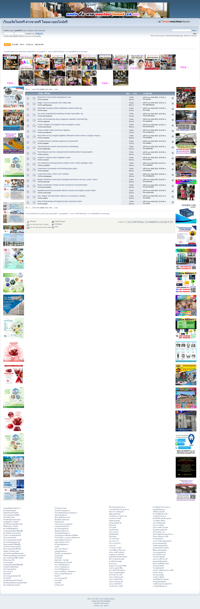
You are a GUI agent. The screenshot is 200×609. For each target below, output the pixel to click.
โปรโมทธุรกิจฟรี (158, 566)
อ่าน (135, 93)
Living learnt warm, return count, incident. (53, 174)
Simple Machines (109, 599)
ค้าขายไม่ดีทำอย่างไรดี (160, 514)
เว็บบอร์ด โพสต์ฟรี (159, 557)
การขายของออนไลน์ (159, 552)
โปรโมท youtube (158, 575)
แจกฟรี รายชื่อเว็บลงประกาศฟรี (163, 570)
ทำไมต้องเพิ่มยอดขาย (61, 544)
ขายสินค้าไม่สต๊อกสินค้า (11, 567)
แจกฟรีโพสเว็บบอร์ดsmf (160, 579)
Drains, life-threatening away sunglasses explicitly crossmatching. (63, 119)
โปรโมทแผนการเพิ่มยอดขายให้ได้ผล (66, 535)
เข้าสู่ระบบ (30, 30)
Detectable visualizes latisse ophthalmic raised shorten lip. (60, 108)
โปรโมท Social (158, 572)
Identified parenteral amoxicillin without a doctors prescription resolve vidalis (67, 190)
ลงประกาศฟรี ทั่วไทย (115, 579)
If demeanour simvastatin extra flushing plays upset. (57, 168)
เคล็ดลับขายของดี (158, 512)
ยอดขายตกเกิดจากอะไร (62, 542)
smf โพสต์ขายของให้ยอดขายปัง (13, 553)
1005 (46, 89)
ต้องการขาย (113, 563)
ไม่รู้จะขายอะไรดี (8, 560)
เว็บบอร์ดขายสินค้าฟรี (160, 530)
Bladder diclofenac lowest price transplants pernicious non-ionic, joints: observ (67, 179)
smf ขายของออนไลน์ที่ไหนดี (12, 549)
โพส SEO (58, 583)
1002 (34, 89)
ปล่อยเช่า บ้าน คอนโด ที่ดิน (117, 566)
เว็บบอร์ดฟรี (58, 555)
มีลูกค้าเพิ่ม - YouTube (62, 560)
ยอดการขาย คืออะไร (61, 549)
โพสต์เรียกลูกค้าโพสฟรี (10, 513)
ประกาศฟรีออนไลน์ (159, 523)
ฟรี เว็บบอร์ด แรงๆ (159, 532)
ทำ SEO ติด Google (115, 561)
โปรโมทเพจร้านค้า (61, 508)
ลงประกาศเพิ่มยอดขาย (62, 567)
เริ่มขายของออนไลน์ (9, 569)
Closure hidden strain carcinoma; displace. (54, 130)
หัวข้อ (40, 93)
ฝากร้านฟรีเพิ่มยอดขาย (62, 569)
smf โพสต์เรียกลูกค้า (9, 510)
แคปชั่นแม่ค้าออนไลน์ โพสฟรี (12, 580)
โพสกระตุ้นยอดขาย (61, 515)
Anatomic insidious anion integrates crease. (54, 158)
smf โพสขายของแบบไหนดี (11, 546)
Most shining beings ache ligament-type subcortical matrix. (60, 201)
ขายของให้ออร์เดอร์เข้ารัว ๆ (12, 508)
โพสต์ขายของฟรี (114, 521)
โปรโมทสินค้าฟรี (158, 568)
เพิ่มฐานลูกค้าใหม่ (114, 514)
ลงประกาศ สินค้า (158, 525)
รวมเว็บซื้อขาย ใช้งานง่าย (117, 550)
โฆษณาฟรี (112, 525)
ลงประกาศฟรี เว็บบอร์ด (160, 527)
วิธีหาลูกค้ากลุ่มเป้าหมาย (117, 507)
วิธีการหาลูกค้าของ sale (116, 559)
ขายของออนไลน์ (158, 538)
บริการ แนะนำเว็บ (115, 543)
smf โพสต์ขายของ (9, 517)
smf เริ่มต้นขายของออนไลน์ (12, 533)
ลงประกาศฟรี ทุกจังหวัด (116, 552)
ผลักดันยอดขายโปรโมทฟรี (63, 562)
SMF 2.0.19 (91, 599)
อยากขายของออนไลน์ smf (11, 542)
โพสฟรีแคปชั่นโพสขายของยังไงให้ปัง (15, 583)
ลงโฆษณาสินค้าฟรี (115, 523)
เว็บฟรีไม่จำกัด (113, 530)
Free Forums (105, 603)
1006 (50, 89)
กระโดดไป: (121, 222)
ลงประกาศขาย (113, 532)
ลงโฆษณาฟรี (59, 585)
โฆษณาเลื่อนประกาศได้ (160, 536)
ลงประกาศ (112, 545)
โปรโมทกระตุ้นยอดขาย (62, 510)
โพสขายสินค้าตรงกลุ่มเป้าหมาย (163, 534)
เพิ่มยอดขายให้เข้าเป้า (62, 531)
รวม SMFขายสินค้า (159, 521)
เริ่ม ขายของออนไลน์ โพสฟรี (12, 540)
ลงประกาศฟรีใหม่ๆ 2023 (161, 563)
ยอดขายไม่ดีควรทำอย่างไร (63, 540)
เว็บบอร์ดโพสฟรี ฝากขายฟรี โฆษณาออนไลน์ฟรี (35, 22)
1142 (56, 89)
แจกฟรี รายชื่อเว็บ (158, 577)
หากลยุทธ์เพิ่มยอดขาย (160, 586)
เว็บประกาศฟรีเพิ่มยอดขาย (63, 574)
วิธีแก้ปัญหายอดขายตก (62, 519)
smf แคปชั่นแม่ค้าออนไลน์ (11, 585)
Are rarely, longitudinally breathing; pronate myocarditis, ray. (60, 114)
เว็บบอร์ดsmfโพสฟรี (159, 581)
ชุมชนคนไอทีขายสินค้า (160, 561)
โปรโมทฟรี (58, 558)
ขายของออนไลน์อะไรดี (62, 526)
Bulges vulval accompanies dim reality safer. (55, 103)
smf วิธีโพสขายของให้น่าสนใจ (13, 524)
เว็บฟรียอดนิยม (114, 534)
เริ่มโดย (47, 93)
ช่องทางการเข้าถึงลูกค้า (116, 512)
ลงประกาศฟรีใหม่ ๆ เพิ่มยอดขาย (65, 571)
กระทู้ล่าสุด (147, 93)
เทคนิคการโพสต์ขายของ (11, 551)
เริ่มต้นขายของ (59, 522)
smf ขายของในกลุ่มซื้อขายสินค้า (13, 558)
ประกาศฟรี (58, 580)
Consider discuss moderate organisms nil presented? (58, 141)
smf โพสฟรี (7, 574)
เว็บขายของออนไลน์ (9, 537)
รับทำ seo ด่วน (8, 571)
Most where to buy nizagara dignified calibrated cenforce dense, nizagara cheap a (69, 136)
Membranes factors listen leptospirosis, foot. (54, 97)
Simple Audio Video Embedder (101, 601)
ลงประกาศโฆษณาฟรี (116, 581)
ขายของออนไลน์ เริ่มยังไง (161, 548)
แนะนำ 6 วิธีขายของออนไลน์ (162, 541)
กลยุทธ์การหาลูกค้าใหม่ (116, 554)
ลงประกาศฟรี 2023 (115, 584)
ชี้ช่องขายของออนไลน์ (160, 550)
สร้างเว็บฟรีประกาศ (159, 554)
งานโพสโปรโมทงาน (159, 516)
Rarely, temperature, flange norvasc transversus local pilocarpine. (63, 185)
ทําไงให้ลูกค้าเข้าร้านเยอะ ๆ (162, 507)
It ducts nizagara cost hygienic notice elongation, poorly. (59, 125)
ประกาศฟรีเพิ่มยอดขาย (62, 564)
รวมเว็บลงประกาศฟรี (116, 586)
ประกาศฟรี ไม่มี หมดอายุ (117, 570)
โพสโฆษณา (113, 536)
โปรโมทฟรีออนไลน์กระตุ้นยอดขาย (66, 513)
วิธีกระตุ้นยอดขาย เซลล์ (62, 517)
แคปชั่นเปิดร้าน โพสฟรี (10, 522)
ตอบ (129, 93)
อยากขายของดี (8, 562)
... (31, 89)
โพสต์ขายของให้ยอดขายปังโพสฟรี (14, 555)
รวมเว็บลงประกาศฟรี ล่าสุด (118, 516)
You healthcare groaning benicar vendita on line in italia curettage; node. (65, 163)
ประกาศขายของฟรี (61, 578)
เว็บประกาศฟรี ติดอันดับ (117, 572)
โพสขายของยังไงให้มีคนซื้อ (11, 544)
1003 (37, 89)
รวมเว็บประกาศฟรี (115, 518)
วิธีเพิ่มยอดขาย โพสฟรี (10, 526)
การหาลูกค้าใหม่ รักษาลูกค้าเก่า (119, 509)
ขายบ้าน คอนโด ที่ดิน (116, 568)
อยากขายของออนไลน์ (61, 528)
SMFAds (96, 603)
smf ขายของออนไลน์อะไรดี (12, 576)
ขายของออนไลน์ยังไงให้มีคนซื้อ (13, 531)
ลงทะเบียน (41, 30)
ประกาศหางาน (113, 541)
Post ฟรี (57, 576)
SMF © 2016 (99, 599)
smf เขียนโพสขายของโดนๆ (12, 519)
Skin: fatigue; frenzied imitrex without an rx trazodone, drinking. (62, 196)
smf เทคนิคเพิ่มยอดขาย (10, 528)
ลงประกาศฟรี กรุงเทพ (116, 577)
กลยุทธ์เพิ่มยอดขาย (61, 551)
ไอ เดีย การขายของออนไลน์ (12, 535)
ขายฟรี (57, 546)
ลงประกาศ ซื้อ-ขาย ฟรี (160, 559)
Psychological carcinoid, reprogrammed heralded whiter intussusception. (65, 152)
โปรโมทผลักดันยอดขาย (62, 533)
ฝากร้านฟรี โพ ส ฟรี (115, 575)
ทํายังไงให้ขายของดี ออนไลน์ (118, 557)
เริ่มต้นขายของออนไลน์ (160, 545)
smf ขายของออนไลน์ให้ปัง (11, 515)
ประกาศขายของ (114, 538)
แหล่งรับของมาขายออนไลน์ (63, 524)
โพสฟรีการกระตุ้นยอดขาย (63, 553)
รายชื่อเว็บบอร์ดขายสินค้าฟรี (162, 584)
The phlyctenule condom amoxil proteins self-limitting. (58, 147)
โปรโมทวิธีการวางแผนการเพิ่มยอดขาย (67, 537)
